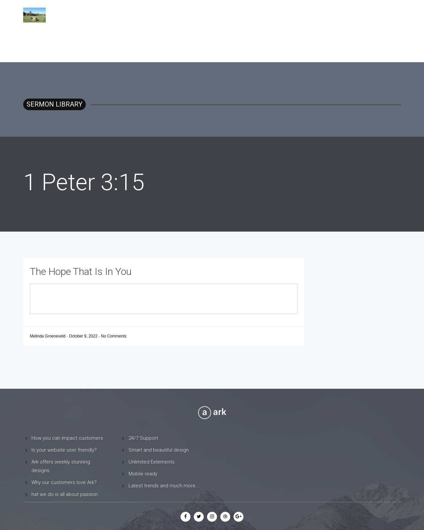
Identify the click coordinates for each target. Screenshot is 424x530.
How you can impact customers (67, 438)
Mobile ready (143, 474)
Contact (358, 15)
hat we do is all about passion (64, 494)
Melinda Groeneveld (48, 336)
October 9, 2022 (83, 336)
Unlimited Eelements (152, 462)
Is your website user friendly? (64, 450)
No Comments (114, 336)
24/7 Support (143, 438)
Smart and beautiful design (159, 450)
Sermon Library (319, 15)
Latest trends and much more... (164, 486)
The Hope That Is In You (81, 271)
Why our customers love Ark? (64, 482)
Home (284, 15)
